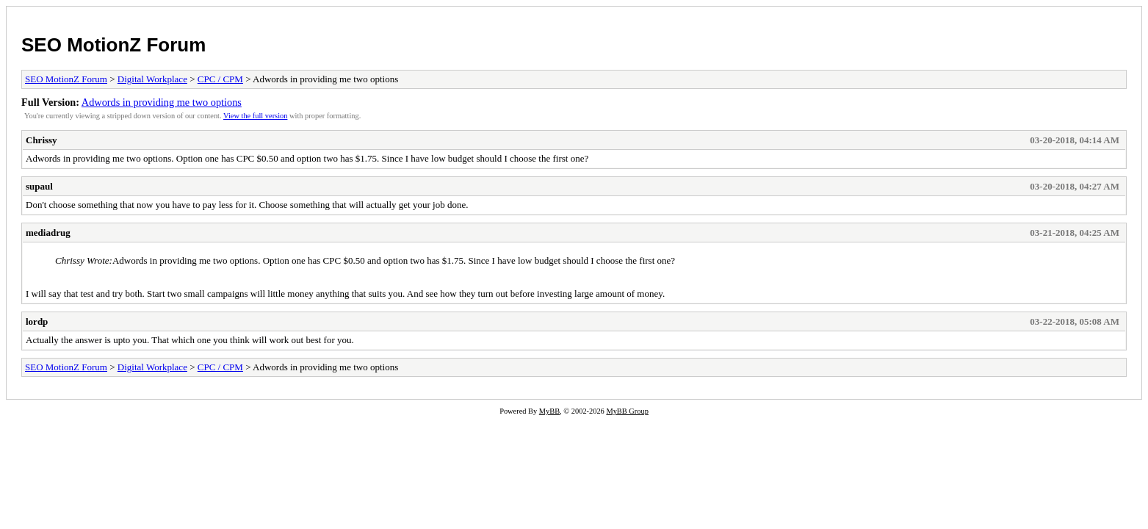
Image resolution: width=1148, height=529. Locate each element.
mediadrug (48, 232)
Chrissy (41, 139)
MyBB (549, 411)
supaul (39, 186)
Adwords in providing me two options (162, 102)
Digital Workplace (152, 78)
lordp (37, 321)
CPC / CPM (220, 78)
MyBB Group (627, 411)
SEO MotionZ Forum (113, 45)
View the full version (255, 116)
